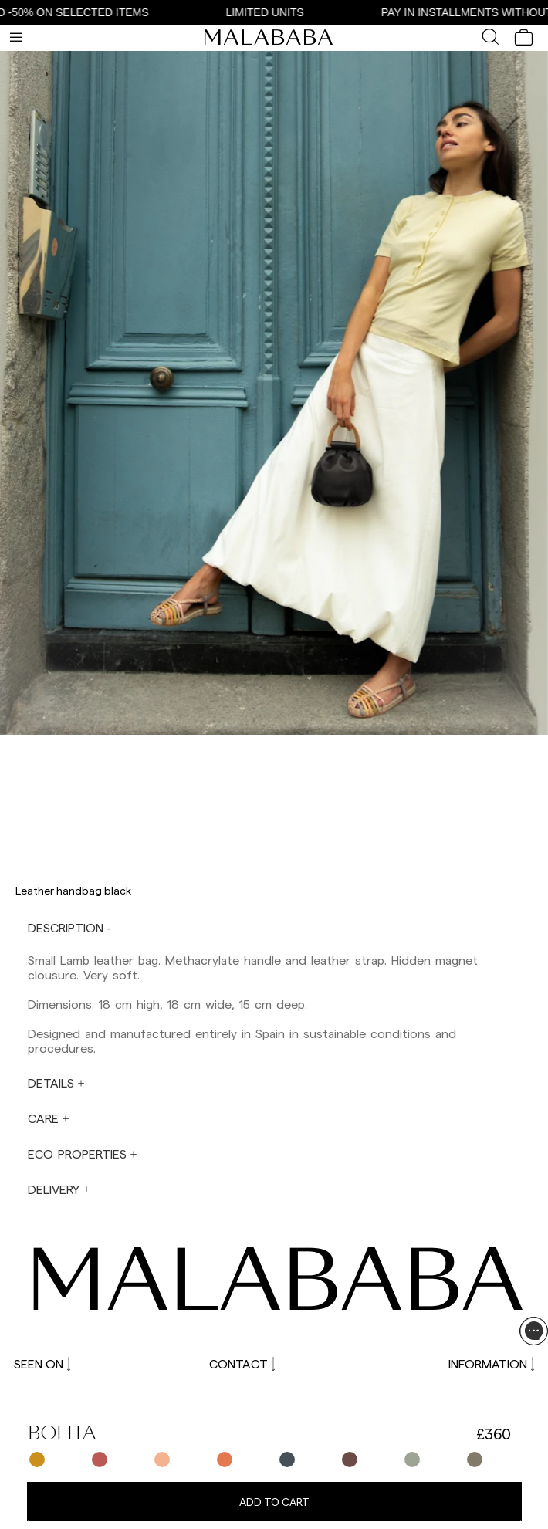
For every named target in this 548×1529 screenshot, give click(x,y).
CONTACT (242, 1363)
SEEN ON (42, 1363)
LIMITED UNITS (271, 12)
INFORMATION (491, 1363)
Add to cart (274, 1501)
